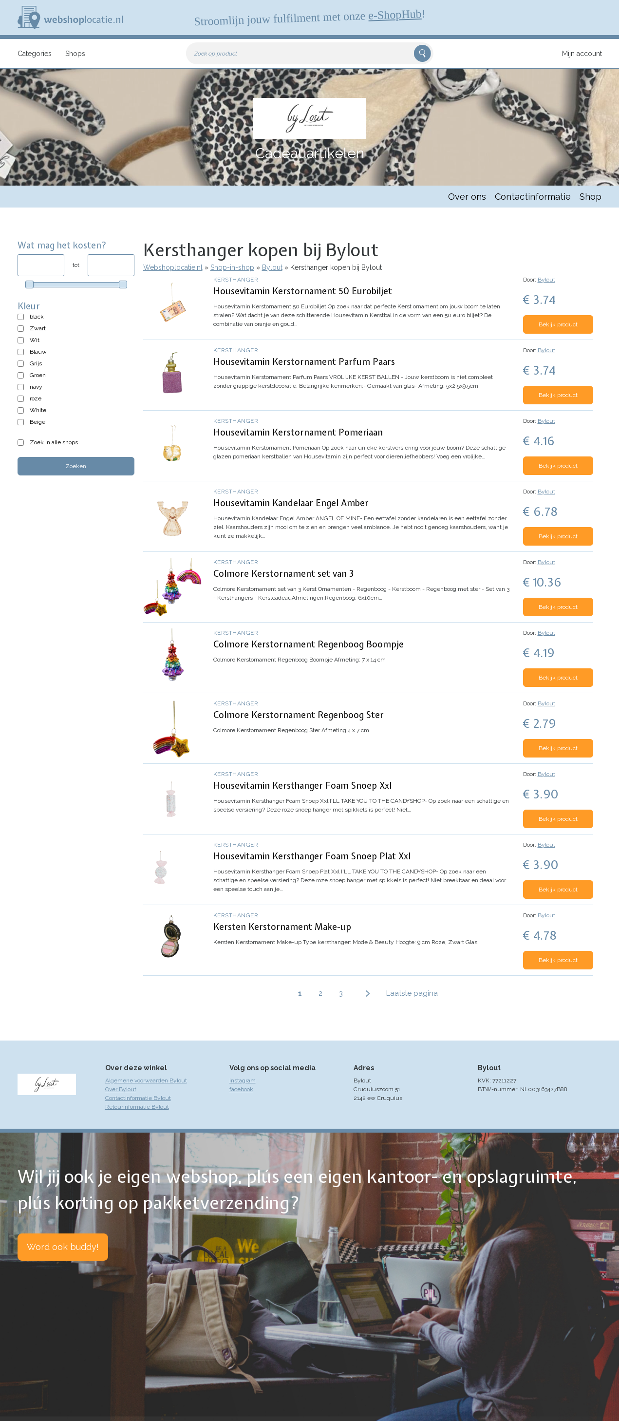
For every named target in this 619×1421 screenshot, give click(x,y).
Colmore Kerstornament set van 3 (283, 574)
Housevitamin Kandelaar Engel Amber (291, 503)
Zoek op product (215, 53)
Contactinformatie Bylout (138, 1098)
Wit (34, 340)
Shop (590, 196)
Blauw (38, 351)
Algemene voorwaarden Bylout (146, 1080)
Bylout (272, 267)
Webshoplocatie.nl (173, 267)
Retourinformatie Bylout (137, 1106)
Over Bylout (120, 1089)
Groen (38, 375)
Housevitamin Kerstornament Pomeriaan (298, 432)
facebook (241, 1089)
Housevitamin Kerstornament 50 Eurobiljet (302, 291)
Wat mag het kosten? (62, 245)
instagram (242, 1080)
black (37, 316)
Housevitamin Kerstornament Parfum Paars (304, 362)
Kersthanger (236, 279)
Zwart (38, 328)
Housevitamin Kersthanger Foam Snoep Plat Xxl (312, 856)
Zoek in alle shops (54, 442)
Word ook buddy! (63, 1247)
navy (36, 386)
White (38, 410)
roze (35, 398)
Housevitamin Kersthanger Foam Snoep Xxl (302, 785)
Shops (75, 53)
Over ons (467, 196)
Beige (37, 421)
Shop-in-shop (232, 267)
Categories (35, 53)
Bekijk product (558, 324)
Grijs (36, 363)
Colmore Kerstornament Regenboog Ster (298, 715)
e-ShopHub (394, 14)
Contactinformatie (533, 196)
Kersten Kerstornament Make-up (282, 927)
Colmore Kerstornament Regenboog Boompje (308, 644)
